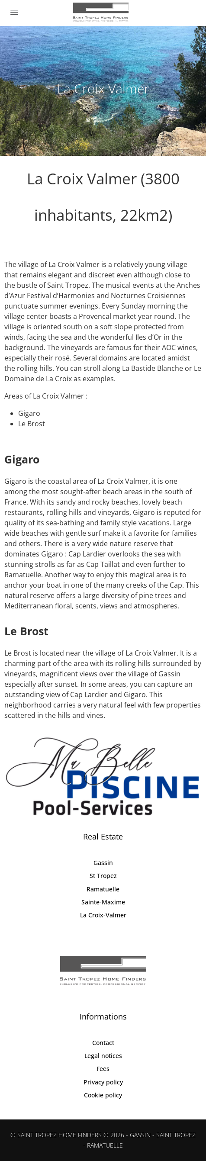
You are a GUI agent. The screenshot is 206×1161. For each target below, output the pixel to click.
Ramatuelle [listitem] (103, 889)
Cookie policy (103, 1095)
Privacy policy (103, 1082)
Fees (103, 1069)
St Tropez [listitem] (103, 876)
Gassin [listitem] (103, 863)
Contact (103, 1043)
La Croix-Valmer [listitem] (103, 915)
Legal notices (103, 1056)
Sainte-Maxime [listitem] (103, 902)
